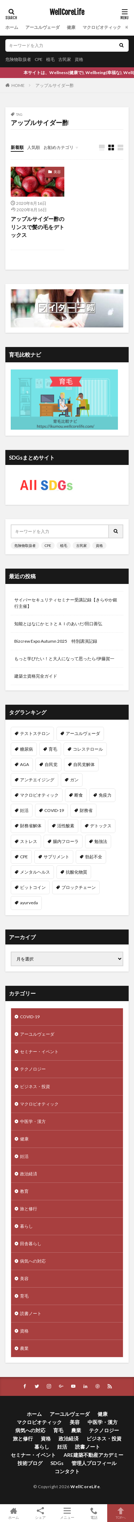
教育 (24, 1191)
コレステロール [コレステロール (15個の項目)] (88, 749)
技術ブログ (30, 1463)
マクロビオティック (102, 27)
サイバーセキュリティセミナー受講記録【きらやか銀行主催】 (65, 603)
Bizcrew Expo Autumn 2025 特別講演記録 (55, 641)
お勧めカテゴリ (59, 147)
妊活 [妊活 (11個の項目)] (24, 810)
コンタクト (67, 1471)
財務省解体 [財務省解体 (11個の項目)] (30, 825)
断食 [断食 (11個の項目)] (78, 795)
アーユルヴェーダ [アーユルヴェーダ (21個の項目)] (83, 733)
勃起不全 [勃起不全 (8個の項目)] (93, 856)
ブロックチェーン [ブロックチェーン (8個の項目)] (78, 887)
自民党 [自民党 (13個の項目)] (51, 764)
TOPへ (120, 1513)
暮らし (26, 1226)
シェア (40, 1513)
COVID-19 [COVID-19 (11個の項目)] (54, 810)
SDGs (57, 1463)
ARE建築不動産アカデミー (93, 1455)
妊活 (24, 1156)
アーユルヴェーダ (42, 27)
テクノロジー (33, 1069)
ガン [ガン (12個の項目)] (74, 779)
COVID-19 (30, 1016)
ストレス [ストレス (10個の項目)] (28, 841)
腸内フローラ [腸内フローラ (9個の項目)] (66, 841)
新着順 (17, 147)
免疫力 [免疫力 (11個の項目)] (105, 795)
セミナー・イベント (39, 1051)
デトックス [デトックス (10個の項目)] (100, 825)
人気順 (33, 147)
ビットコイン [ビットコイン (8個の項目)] (33, 887)
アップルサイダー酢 (54, 85)
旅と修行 (28, 1208)
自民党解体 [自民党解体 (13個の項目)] (84, 764)
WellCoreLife (67, 12)
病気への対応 (33, 1261)
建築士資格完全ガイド (35, 676)
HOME (18, 85)
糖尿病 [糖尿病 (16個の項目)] (26, 749)
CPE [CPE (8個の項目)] (24, 856)
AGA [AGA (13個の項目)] (24, 764)
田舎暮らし (30, 1243)
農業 (24, 1348)
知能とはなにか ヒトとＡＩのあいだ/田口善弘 (58, 623)
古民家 (64, 59)
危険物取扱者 (18, 59)
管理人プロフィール (93, 1463)
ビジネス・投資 (35, 1086)
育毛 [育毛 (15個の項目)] (53, 749)
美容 (57, 172)
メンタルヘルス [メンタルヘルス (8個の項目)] (35, 872)
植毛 (50, 59)
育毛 (24, 1296)
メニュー (67, 1513)
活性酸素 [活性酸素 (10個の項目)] (65, 825)
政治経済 (28, 1173)
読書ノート (30, 1313)
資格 (79, 59)
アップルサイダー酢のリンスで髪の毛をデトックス (37, 227)
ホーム (11, 27)
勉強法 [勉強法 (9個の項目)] (100, 841)
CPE (39, 59)
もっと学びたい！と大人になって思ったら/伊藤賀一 (64, 658)
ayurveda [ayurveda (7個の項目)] (29, 902)
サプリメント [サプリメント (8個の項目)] (56, 856)
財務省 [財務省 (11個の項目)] (86, 810)
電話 (93, 1513)
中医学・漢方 (33, 1121)
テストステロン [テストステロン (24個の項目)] (35, 733)
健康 (71, 27)
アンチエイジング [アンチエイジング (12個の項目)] (37, 779)
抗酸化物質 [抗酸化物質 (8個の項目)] (76, 872)
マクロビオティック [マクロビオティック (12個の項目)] (39, 795)
